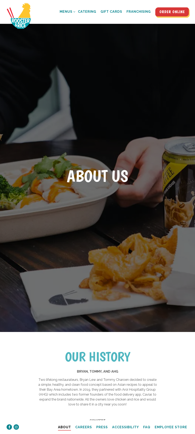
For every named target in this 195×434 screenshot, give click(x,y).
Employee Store (171, 421)
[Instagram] (16, 421)
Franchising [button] (139, 12)
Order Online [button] (172, 12)
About (64, 421)
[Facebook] (9, 421)
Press (102, 421)
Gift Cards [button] (111, 12)
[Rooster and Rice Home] (20, 16)
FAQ (146, 421)
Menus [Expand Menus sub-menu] (66, 11)
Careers (83, 421)
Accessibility (125, 421)
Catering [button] (87, 12)
